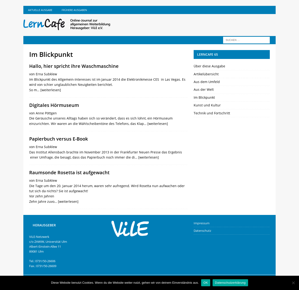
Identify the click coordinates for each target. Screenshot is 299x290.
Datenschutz (202, 230)
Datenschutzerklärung (230, 282)
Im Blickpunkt (204, 97)
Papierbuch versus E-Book (58, 139)
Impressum (202, 223)
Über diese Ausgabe (209, 66)
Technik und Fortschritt (212, 113)
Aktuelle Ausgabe (40, 10)
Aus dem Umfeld (207, 82)
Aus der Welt (204, 89)
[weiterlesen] (50, 90)
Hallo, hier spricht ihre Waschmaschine (74, 66)
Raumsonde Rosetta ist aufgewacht (69, 172)
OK (205, 282)
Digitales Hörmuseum (54, 105)
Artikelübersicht (206, 74)
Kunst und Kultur (207, 105)
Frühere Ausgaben (74, 10)
